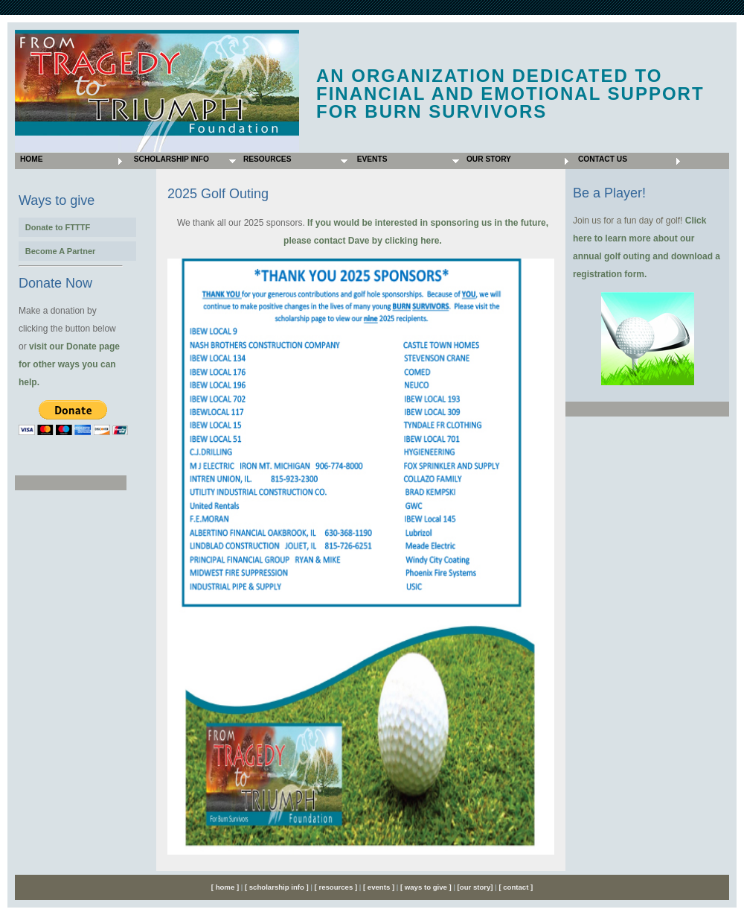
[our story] (475, 887)
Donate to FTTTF (57, 227)
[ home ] (225, 887)
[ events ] (377, 887)
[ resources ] (337, 887)
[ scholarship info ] (275, 887)
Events (370, 159)
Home (30, 159)
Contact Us (601, 159)
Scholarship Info (169, 159)
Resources (266, 159)
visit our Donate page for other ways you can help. (69, 364)
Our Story (487, 159)
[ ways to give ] (426, 887)
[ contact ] (515, 887)
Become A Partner (60, 251)
